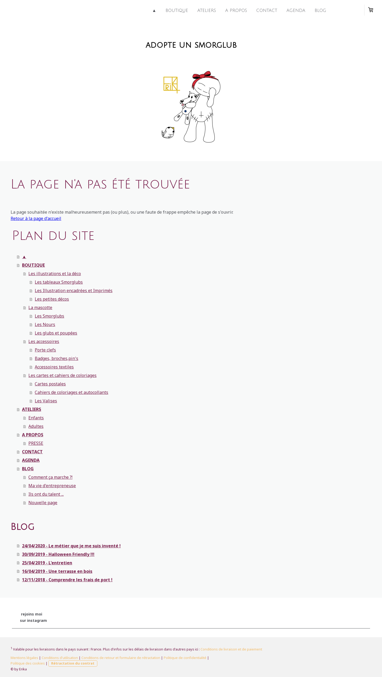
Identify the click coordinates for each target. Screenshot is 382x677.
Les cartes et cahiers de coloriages (62, 375)
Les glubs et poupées (56, 333)
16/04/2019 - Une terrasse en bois (57, 571)
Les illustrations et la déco (54, 273)
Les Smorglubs (49, 316)
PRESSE (35, 443)
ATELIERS (206, 10)
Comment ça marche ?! (50, 477)
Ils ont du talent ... (46, 494)
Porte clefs (45, 350)
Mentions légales (24, 657)
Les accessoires (43, 341)
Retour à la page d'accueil (36, 218)
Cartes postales (50, 384)
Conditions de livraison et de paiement (231, 649)
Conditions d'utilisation (60, 657)
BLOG (320, 10)
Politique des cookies (28, 663)
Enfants (36, 418)
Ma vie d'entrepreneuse (52, 486)
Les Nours (45, 324)
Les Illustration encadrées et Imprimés (73, 290)
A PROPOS (236, 10)
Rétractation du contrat (72, 663)
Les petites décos (52, 299)
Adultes (36, 426)
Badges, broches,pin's (56, 358)
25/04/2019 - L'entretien (47, 563)
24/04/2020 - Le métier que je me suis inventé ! (71, 546)
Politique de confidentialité (185, 657)
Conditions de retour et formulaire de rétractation (120, 657)
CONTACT (266, 10)
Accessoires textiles (54, 367)
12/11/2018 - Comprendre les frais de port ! (67, 580)
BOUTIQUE (177, 10)
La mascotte (40, 307)
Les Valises (46, 401)
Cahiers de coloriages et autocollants (71, 392)
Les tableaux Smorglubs (59, 282)
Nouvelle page (42, 502)
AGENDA (295, 10)
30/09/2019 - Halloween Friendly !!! (58, 554)
